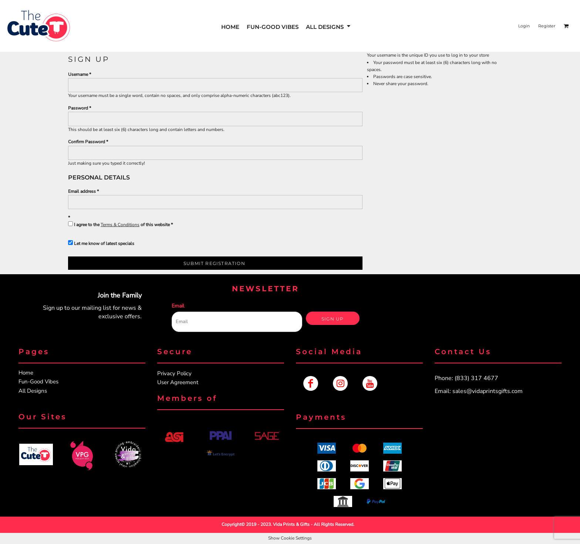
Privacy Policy (174, 373)
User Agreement (177, 382)
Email (178, 305)
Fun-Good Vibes (38, 381)
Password (78, 108)
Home (25, 372)
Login (524, 25)
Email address (82, 191)
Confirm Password (86, 142)
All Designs (32, 390)
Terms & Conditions (120, 225)
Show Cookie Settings (290, 538)
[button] (36, 454)
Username (78, 74)
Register (546, 25)
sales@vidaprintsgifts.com (487, 391)
